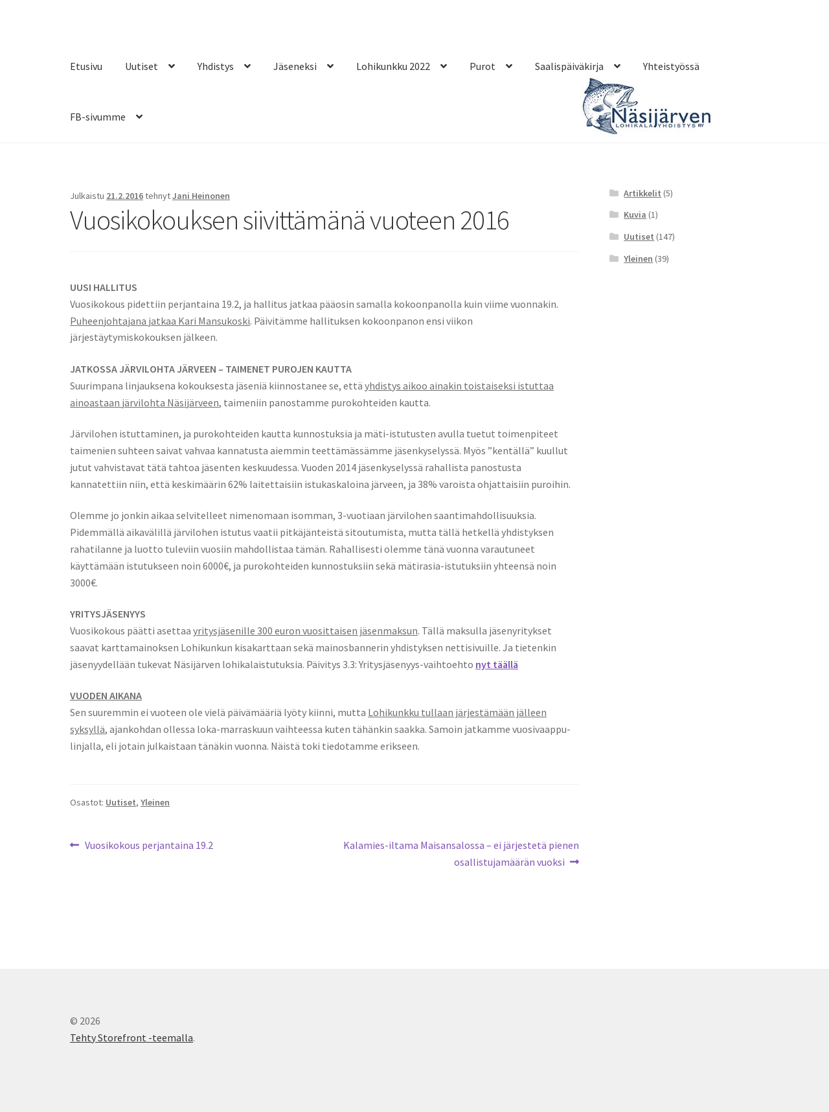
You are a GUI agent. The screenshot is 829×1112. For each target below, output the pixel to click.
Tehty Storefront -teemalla (131, 1037)
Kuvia (635, 214)
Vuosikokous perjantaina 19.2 (148, 845)
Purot (482, 66)
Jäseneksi (295, 66)
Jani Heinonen (201, 196)
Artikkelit (642, 193)
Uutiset (141, 66)
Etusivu (86, 66)
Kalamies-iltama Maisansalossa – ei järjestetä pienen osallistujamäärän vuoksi (461, 852)
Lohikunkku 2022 (393, 66)
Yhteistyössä (671, 66)
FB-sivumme (98, 116)
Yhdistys (216, 66)
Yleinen (155, 802)
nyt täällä (496, 664)
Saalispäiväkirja (569, 66)
